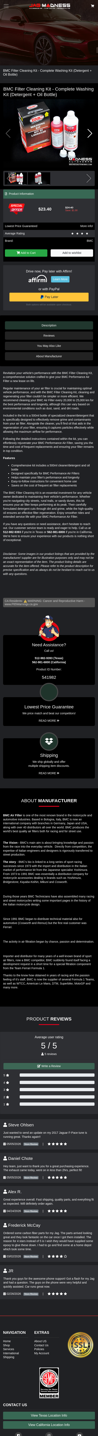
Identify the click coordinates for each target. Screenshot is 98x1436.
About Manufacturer (49, 356)
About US (40, 1341)
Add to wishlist (72, 252)
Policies (39, 1349)
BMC (90, 240)
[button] (90, 133)
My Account (41, 1353)
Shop (6, 1345)
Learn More (60, 279)
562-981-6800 (56, 532)
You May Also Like (49, 345)
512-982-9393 (12, 532)
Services (8, 1349)
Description (49, 325)
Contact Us (41, 1345)
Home (7, 1341)
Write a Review (49, 1066)
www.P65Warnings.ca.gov (21, 604)
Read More (49, 720)
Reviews (49, 335)
